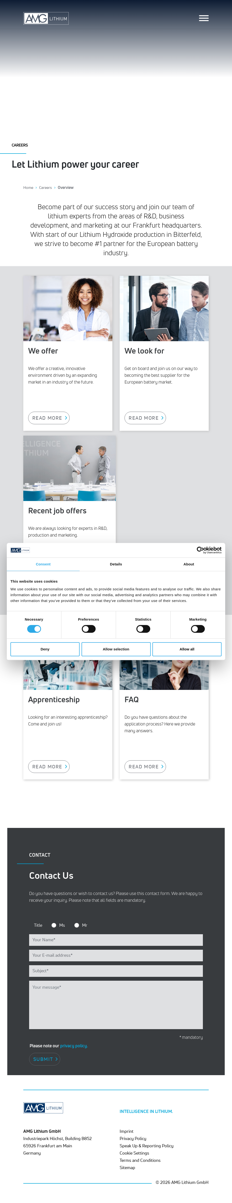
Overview (66, 187)
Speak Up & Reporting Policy (147, 1145)
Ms (62, 925)
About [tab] (188, 564)
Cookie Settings (134, 1153)
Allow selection (116, 649)
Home (28, 187)
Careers (45, 187)
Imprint (126, 1131)
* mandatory (191, 1037)
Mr (84, 925)
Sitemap (127, 1167)
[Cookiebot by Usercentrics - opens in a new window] (200, 550)
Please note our (59, 1045)
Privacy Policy (133, 1138)
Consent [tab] (43, 564)
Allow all (187, 649)
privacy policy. (74, 1045)
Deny (45, 649)
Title (38, 925)
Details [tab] (116, 564)
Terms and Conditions (140, 1160)
